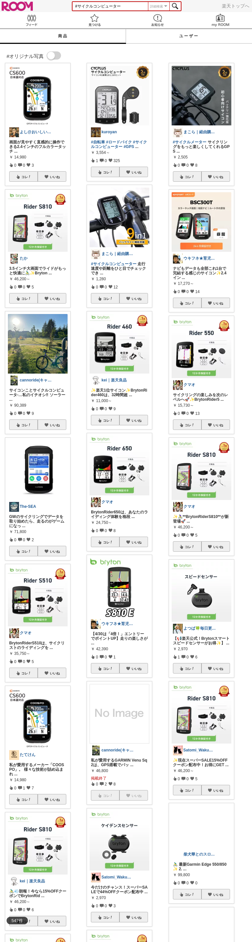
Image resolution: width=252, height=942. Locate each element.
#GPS (129, 146)
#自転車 (98, 142)
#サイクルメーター (190, 142)
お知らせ (157, 20)
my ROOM (220, 20)
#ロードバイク (119, 142)
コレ (26, 176)
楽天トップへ (235, 6)
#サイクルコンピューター (119, 144)
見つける (94, 20)
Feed (31, 20)
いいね (55, 176)
